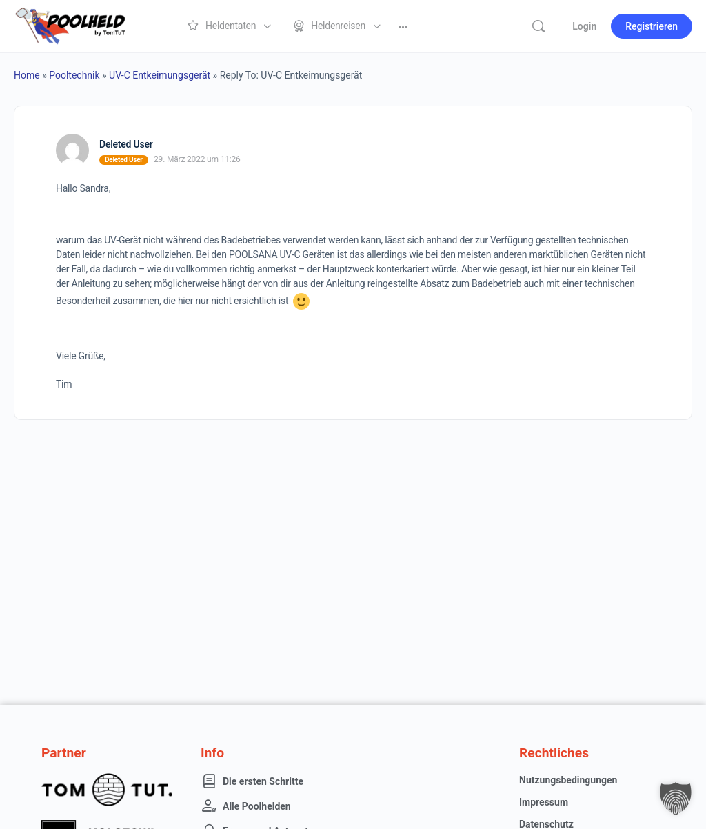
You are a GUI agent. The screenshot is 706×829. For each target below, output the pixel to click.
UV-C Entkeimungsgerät (159, 75)
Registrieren (651, 26)
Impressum (543, 802)
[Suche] (538, 26)
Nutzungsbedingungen (568, 780)
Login (584, 26)
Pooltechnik (74, 75)
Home (27, 75)
